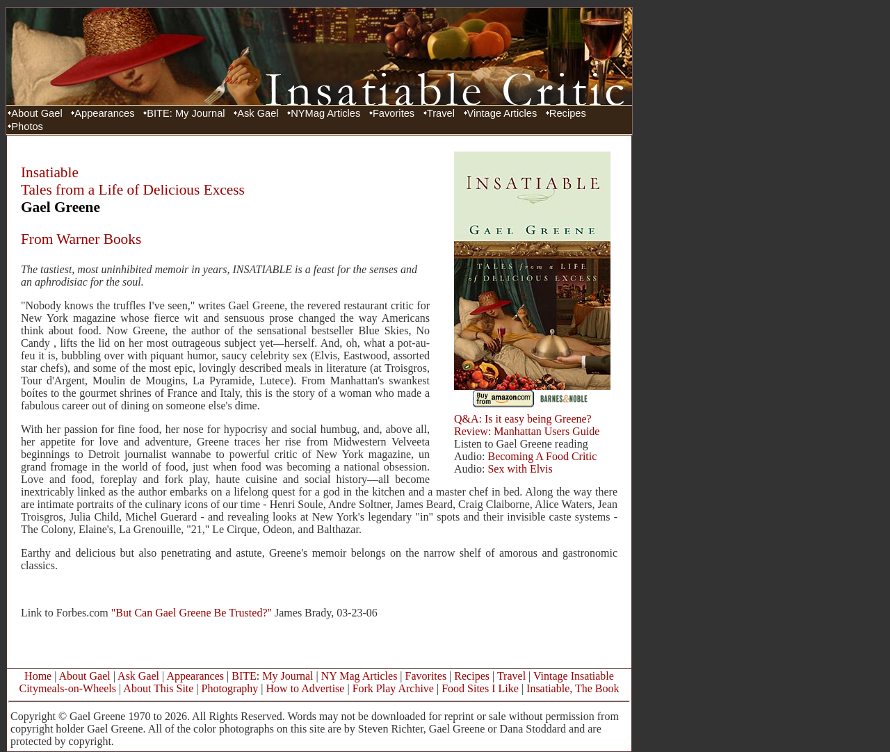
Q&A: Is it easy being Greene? (523, 419)
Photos (27, 126)
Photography (230, 688)
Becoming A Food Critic (541, 456)
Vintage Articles (502, 113)
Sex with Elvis (519, 469)
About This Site (158, 688)
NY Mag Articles (359, 676)
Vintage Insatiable (573, 676)
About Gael (36, 113)
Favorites (393, 113)
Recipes (567, 113)
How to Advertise (305, 688)
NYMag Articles (325, 113)
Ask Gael (257, 113)
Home (37, 676)
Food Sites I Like (480, 688)
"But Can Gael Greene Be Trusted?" (191, 613)
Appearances (104, 113)
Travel (441, 113)
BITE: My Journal (186, 113)
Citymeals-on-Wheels (67, 688)
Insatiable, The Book (572, 688)
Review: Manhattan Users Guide (526, 431)
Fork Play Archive (393, 688)
